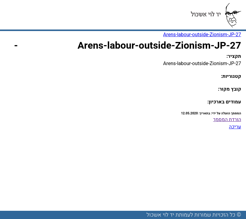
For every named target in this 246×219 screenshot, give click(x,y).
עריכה (235, 126)
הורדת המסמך (227, 119)
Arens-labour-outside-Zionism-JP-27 (202, 34)
